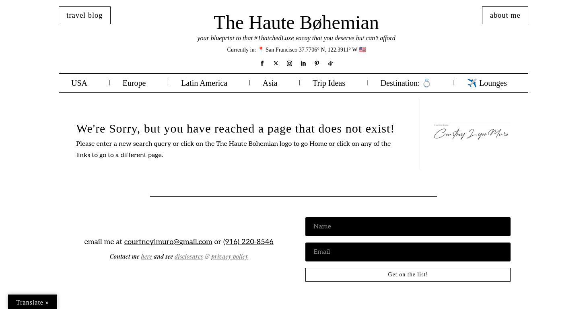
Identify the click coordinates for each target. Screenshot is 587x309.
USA (79, 83)
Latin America (204, 83)
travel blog (84, 15)
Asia (270, 83)
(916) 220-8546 (248, 242)
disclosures (189, 256)
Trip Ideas (329, 83)
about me (505, 15)
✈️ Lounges (487, 83)
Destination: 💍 (406, 83)
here (146, 256)
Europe (134, 83)
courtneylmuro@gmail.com (168, 242)
